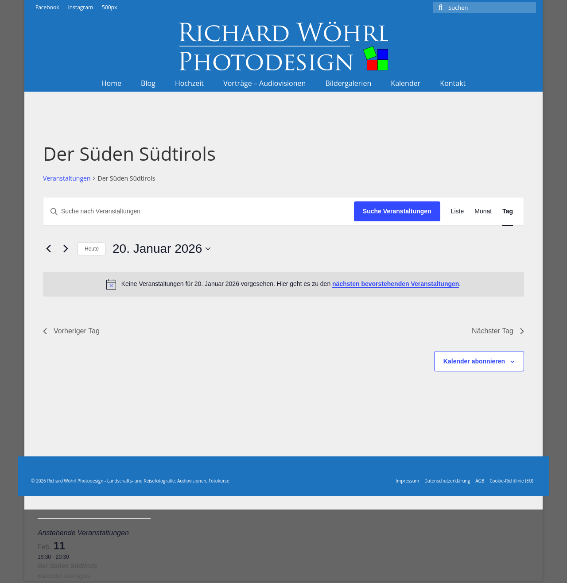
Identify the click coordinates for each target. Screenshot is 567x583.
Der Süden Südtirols (67, 565)
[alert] (283, 284)
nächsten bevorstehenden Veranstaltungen (395, 283)
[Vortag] (48, 248)
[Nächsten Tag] (65, 248)
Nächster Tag (498, 331)
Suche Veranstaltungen (397, 211)
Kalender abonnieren (474, 361)
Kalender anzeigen (63, 575)
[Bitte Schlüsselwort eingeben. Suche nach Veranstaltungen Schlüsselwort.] (198, 211)
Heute (92, 249)
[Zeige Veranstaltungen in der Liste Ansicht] (457, 211)
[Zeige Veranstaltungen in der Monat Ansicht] (483, 211)
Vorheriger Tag (71, 331)
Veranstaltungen (66, 178)
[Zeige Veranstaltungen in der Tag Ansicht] (507, 211)
